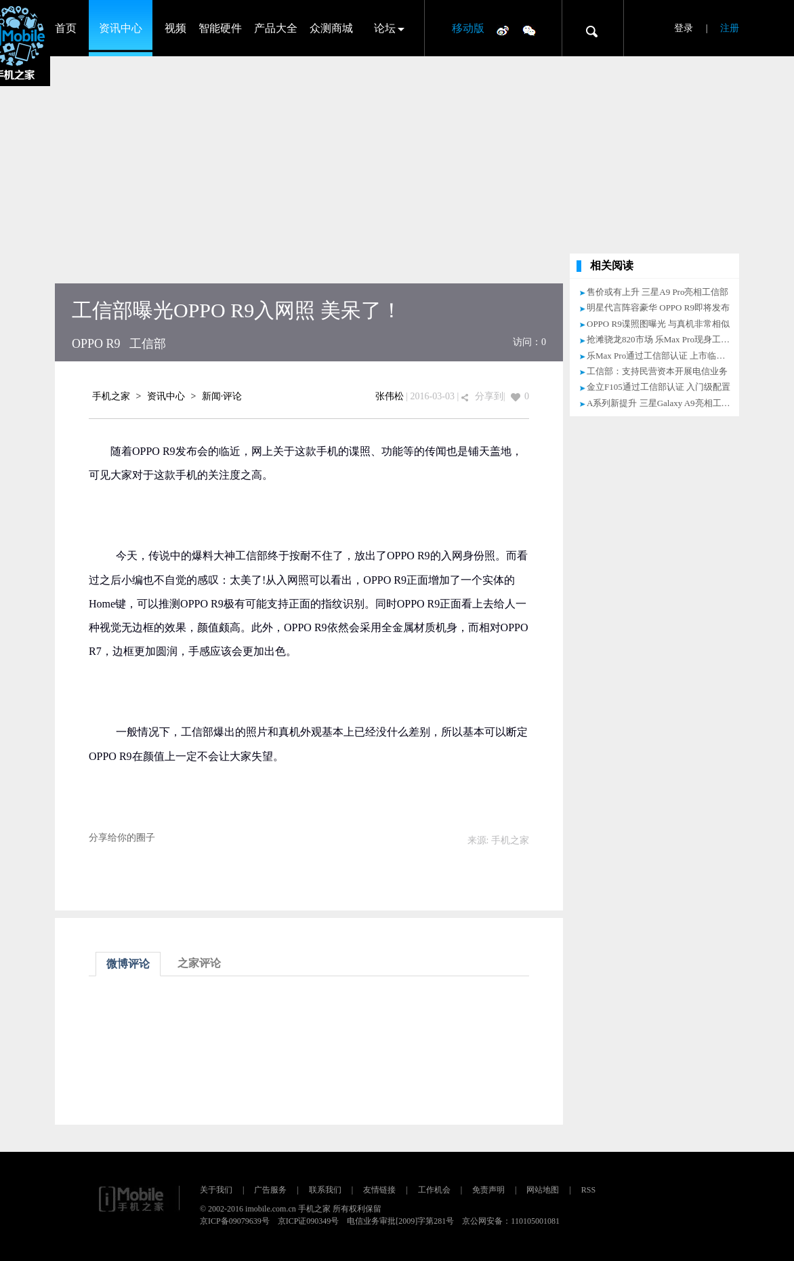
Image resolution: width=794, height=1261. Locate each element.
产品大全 (275, 28)
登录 (683, 28)
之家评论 (199, 963)
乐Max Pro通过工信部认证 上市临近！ (660, 356)
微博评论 (128, 963)
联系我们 (325, 1190)
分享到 (489, 396)
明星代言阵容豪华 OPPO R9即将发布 (658, 307)
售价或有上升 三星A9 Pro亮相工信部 (657, 292)
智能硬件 (220, 28)
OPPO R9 (96, 344)
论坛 (385, 28)
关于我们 (216, 1190)
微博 (503, 29)
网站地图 (542, 1190)
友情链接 (379, 1190)
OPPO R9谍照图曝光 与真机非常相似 (658, 324)
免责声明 (488, 1190)
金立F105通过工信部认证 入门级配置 (658, 387)
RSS (588, 1190)
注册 (729, 28)
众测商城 (331, 28)
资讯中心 (120, 28)
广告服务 (270, 1190)
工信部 (147, 344)
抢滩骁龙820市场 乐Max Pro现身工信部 (662, 339)
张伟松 (389, 396)
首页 (66, 28)
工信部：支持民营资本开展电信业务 (657, 371)
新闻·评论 (222, 396)
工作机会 (434, 1190)
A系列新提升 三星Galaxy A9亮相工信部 (663, 403)
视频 (175, 28)
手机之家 (111, 396)
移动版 (468, 28)
